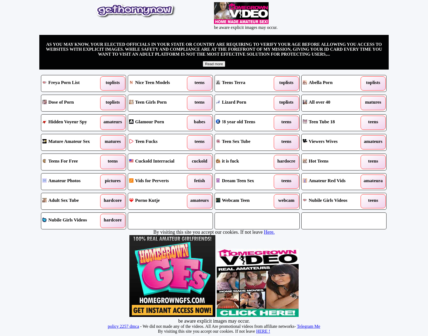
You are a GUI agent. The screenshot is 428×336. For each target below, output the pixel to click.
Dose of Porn (72, 103)
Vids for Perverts (159, 182)
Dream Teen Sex (246, 182)
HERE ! (263, 331)
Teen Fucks (159, 142)
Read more (214, 64)
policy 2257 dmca (123, 326)
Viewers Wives (333, 142)
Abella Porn (333, 83)
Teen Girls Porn (159, 103)
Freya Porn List (72, 83)
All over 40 (333, 103)
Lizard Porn (246, 103)
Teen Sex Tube (246, 142)
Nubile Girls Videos (333, 201)
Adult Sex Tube (72, 201)
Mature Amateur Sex (72, 142)
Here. (269, 232)
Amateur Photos (72, 182)
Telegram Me (308, 326)
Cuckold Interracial (159, 162)
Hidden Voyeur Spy (72, 123)
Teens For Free (72, 162)
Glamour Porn (159, 123)
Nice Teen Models (159, 83)
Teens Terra (246, 83)
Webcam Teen (246, 201)
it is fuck (246, 162)
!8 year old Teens (246, 123)
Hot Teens (333, 162)
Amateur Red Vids (333, 182)
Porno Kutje (159, 201)
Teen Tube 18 (333, 123)
